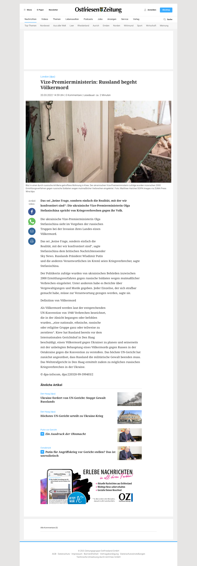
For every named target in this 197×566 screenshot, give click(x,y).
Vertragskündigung (109, 554)
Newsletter (53, 10)
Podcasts (88, 19)
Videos (44, 19)
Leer (72, 25)
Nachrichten (30, 19)
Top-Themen (30, 25)
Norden (116, 25)
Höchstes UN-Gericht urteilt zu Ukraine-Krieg (71, 416)
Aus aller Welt (59, 25)
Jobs (100, 19)
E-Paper (40, 10)
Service (124, 19)
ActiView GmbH (113, 557)
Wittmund (128, 25)
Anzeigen (111, 19)
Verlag (136, 19)
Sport (139, 25)
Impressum (77, 554)
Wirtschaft (151, 25)
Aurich (96, 25)
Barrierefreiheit (91, 554)
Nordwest (45, 25)
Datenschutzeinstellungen (132, 554)
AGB (54, 554)
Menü (27, 10)
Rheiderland (83, 25)
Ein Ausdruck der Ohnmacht (65, 434)
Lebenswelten (72, 19)
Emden (106, 25)
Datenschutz (64, 554)
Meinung (164, 25)
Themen (57, 19)
